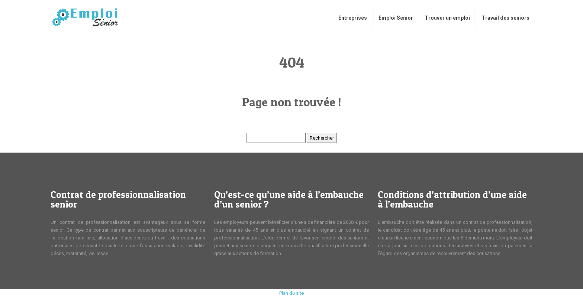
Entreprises (352, 18)
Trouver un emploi (447, 18)
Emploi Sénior (396, 18)
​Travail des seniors (505, 18)
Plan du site (291, 293)
